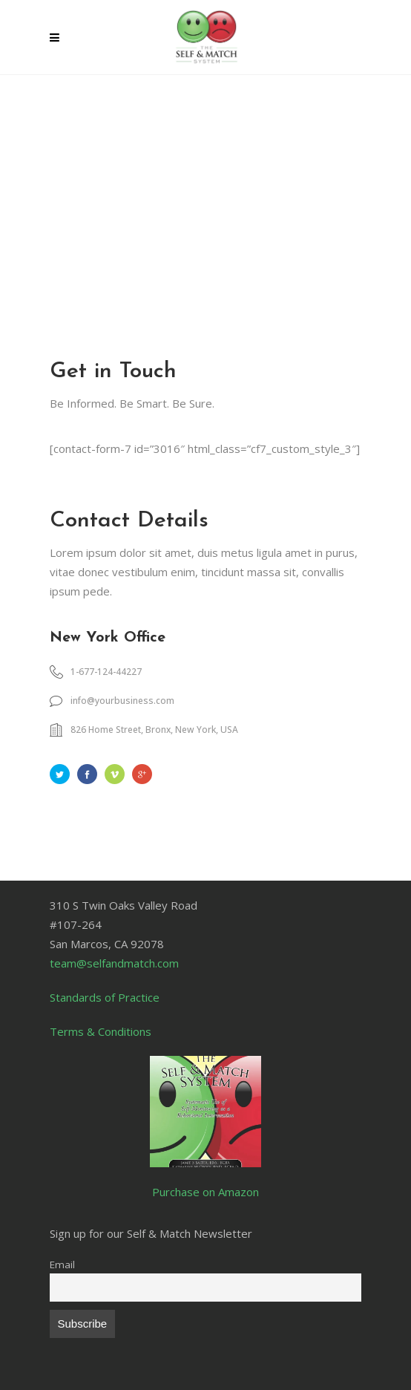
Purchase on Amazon (205, 1191)
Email (62, 1264)
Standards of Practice (105, 997)
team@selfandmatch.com (114, 963)
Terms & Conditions (100, 1031)
